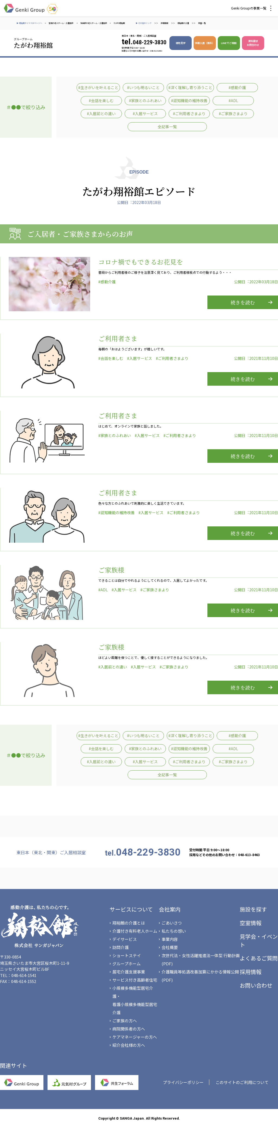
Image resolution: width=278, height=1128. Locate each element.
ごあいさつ (172, 923)
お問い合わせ (256, 985)
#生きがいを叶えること (98, 87)
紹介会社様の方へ (128, 1045)
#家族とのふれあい (145, 100)
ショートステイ (126, 955)
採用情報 (250, 972)
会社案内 (170, 909)
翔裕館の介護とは (128, 923)
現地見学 (180, 43)
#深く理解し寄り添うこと (190, 87)
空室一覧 (202, 23)
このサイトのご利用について (242, 1082)
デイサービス (124, 939)
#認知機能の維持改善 (189, 100)
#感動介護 (237, 87)
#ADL (233, 100)
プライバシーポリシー (183, 1082)
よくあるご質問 (259, 958)
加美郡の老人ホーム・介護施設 (93, 23)
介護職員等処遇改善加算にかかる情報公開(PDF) (200, 976)
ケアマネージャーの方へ (134, 1037)
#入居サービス (145, 113)
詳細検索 (164, 23)
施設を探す (253, 909)
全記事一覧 (167, 126)
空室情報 (250, 923)
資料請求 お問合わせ (253, 43)
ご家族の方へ (124, 1020)
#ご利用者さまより (189, 113)
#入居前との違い (101, 113)
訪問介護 (120, 947)
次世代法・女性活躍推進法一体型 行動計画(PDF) (201, 959)
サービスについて (131, 909)
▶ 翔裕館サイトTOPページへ (29, 23)
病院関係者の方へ (128, 1029)
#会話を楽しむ (101, 100)
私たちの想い (174, 931)
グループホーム (126, 963)
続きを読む (242, 302)
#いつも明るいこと (143, 87)
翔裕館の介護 (183, 23)
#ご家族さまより (233, 113)
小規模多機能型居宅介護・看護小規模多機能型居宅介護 (134, 1000)
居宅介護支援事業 (128, 972)
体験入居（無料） (204, 43)
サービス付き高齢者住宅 (134, 980)
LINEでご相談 (228, 43)
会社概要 (170, 947)
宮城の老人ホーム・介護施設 (61, 23)
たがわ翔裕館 (119, 23)
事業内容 (170, 939)
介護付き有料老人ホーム (134, 931)
